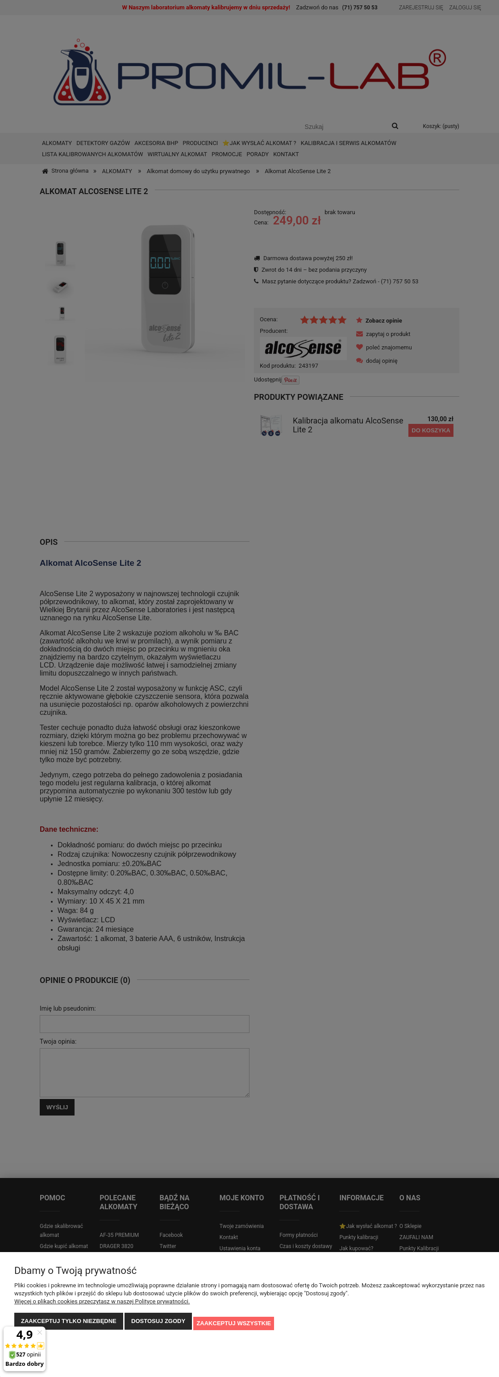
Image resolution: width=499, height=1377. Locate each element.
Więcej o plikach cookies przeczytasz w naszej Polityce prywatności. (102, 1305)
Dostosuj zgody (158, 1325)
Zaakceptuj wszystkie (233, 1325)
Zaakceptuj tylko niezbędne (68, 1325)
